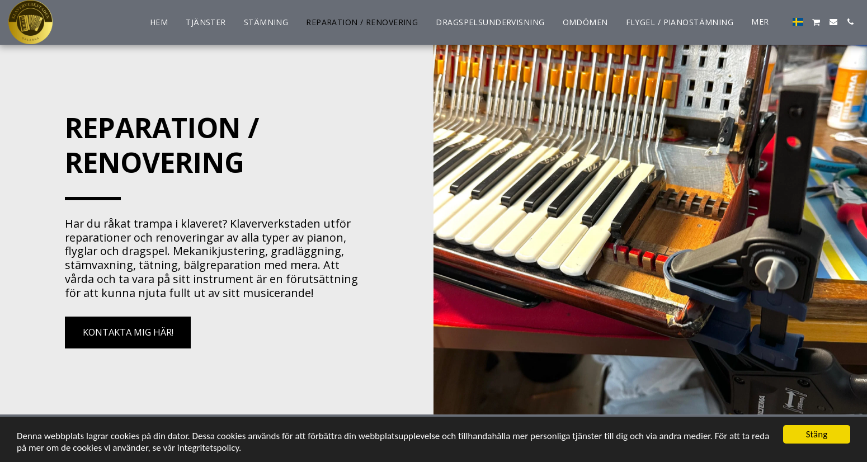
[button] (816, 22)
